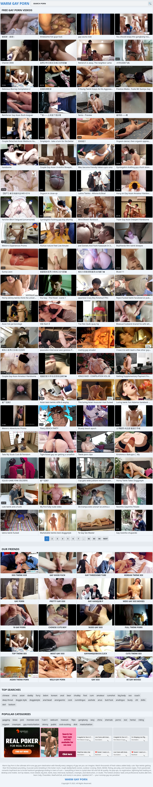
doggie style (21, 700)
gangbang (83, 720)
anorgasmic (60, 700)
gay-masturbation (31, 724)
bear (69, 695)
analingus (120, 700)
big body (122, 695)
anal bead (47, 700)
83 (94, 539)
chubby (77, 695)
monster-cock (33, 720)
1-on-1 (45, 720)
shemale (109, 720)
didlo (143, 700)
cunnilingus (80, 700)
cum (92, 695)
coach (137, 695)
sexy (92, 720)
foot (85, 695)
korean (54, 695)
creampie (16, 724)
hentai (133, 720)
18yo (73, 720)
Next (105, 539)
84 (99, 539)
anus (100, 700)
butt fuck (109, 700)
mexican (64, 720)
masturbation (86, 724)
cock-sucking (65, 724)
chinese (5, 695)
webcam (54, 720)
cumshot (111, 695)
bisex (15, 720)
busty (130, 700)
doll (4, 704)
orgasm (5, 724)
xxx (130, 695)
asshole (91, 700)
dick (75, 724)
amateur (100, 695)
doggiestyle (35, 700)
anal (62, 695)
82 (89, 539)
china (14, 695)
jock (22, 720)
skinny (45, 724)
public (53, 724)
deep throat (7, 700)
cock (70, 700)
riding (141, 720)
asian (22, 695)
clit (136, 700)
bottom (12, 704)
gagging (6, 720)
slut (125, 720)
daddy (30, 695)
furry (38, 695)
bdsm (45, 695)
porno (118, 720)
